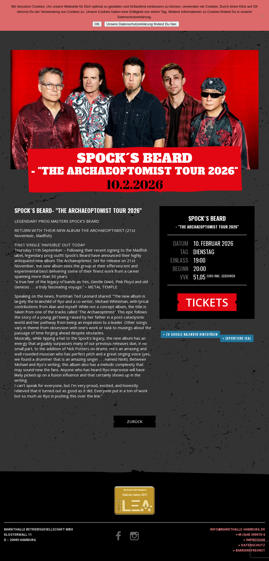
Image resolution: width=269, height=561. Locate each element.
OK (97, 24)
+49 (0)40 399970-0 (250, 534)
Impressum (255, 540)
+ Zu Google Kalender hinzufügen (190, 334)
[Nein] (262, 15)
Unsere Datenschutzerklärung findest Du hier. (141, 24)
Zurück (134, 421)
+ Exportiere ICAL (237, 338)
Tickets (207, 302)
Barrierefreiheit (250, 550)
